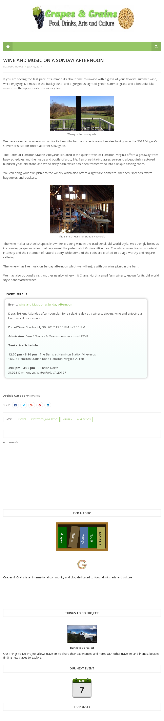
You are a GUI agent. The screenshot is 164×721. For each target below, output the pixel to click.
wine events (83, 419)
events (22, 419)
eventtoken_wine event (44, 419)
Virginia (67, 419)
